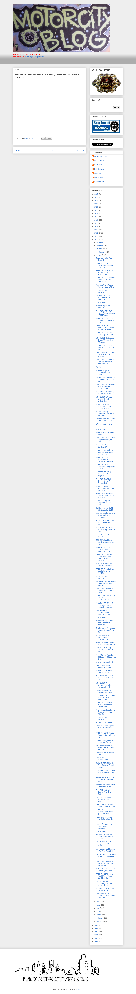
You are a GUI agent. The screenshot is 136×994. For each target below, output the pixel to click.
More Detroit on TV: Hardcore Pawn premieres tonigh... (104, 612)
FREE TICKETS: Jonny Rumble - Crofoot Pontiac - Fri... (104, 272)
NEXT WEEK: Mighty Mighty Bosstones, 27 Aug (105, 799)
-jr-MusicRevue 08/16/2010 (101, 577)
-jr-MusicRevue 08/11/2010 (101, 718)
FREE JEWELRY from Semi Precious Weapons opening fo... (105, 549)
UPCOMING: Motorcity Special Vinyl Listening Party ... (105, 591)
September (100, 252)
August (99, 255)
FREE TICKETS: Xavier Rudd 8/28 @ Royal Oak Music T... (105, 876)
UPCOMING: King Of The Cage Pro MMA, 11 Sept (105, 440)
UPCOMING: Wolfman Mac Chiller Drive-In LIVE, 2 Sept (104, 399)
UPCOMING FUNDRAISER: (102, 759)
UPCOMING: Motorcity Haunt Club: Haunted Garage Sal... (104, 864)
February (99, 918)
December (100, 242)
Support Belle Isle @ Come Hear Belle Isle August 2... (104, 474)
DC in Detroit (99, 160)
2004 (96, 941)
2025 (96, 194)
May (98, 908)
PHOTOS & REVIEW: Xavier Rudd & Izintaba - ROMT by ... (105, 313)
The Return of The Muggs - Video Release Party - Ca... (105, 630)
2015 (96, 223)
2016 (96, 220)
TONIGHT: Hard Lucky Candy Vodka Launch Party (105, 542)
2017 (96, 217)
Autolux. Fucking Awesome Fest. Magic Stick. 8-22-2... (105, 414)
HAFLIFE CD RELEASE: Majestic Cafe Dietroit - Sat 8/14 (105, 780)
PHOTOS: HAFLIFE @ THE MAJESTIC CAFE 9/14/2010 (105, 495)
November (100, 245)
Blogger (79, 989)
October (99, 249)
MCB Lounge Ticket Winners (103, 307)
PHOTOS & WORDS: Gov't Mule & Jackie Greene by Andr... (104, 406)
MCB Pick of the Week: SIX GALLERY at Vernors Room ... (104, 297)
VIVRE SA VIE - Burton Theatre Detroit (104, 672)
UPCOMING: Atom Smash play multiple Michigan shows (105, 844)
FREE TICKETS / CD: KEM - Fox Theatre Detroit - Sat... (104, 705)
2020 (96, 207)
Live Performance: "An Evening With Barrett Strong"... (104, 826)
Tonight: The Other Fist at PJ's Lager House (105, 786)
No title (98, 367)
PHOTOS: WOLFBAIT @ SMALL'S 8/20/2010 (105, 393)
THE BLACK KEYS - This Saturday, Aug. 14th (105, 870)
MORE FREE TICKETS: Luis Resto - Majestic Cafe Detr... (105, 265)
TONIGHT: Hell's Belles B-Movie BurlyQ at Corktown (105, 515)
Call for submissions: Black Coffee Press (104, 691)
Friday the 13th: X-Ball (104, 722)
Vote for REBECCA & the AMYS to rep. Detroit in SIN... (105, 530)
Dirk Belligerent (99, 169)
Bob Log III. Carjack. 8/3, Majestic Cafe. (105, 889)
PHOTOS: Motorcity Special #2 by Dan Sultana (103, 792)
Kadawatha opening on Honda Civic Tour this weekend (104, 819)
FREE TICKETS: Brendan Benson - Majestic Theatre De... (105, 280)
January (99, 921)
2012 (96, 233)
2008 (96, 928)
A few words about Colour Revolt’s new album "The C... (105, 712)
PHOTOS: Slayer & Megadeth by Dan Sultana (103, 503)
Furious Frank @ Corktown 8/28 (102, 446)
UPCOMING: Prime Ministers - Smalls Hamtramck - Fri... (103, 685)
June (98, 905)
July (98, 902)
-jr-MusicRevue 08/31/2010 (101, 291)
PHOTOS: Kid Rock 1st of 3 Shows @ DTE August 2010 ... (106, 657)
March (98, 915)
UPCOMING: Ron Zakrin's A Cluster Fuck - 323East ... (105, 354)
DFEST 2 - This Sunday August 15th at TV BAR (105, 805)
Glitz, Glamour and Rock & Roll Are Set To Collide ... (106, 856)
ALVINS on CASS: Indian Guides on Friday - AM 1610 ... (105, 678)
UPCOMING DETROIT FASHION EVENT (104, 666)
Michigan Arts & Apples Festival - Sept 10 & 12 (105, 286)
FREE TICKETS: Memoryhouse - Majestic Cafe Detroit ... (105, 459)
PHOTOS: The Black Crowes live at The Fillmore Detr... (104, 481)
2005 (96, 938)
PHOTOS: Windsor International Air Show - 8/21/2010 (105, 488)
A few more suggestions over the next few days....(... (105, 522)
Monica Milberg (99, 177)
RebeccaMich (99, 182)
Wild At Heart (101, 303)
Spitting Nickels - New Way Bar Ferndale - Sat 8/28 (105, 347)
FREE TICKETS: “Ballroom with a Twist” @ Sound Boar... (105, 812)
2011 (96, 236)
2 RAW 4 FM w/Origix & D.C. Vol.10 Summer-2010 (104, 650)
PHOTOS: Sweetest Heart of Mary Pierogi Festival (105, 643)
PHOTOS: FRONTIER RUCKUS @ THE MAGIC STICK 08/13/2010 (104, 557)
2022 (96, 204)
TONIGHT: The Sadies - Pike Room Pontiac (105, 565)
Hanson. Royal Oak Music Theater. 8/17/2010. (105, 420)
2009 (96, 925)
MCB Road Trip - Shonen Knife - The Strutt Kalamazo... (105, 623)
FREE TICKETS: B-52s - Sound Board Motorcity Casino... (105, 320)
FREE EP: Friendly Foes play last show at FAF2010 (105, 571)
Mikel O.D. (98, 173)
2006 (96, 935)
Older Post (80, 150)
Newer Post (20, 150)
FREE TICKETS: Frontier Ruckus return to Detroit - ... (105, 735)
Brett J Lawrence (100, 156)
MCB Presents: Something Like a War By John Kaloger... (106, 583)
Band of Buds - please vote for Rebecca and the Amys (105, 747)
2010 (96, 239)
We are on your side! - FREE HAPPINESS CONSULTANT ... (104, 637)
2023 (96, 201)
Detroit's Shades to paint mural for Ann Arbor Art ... (105, 728)
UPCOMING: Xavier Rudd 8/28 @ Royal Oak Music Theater (105, 387)
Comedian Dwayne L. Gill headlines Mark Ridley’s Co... (105, 772)
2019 (96, 210)
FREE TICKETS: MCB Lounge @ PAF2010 (104, 334)
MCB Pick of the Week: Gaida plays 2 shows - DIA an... (105, 837)
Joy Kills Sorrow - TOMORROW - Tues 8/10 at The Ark (104, 883)
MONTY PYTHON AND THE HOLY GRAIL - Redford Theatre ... (104, 605)
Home (50, 150)
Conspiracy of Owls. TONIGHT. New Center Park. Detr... (105, 896)
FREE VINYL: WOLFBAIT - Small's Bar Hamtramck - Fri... (105, 598)
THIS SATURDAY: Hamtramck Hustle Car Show (105, 372)
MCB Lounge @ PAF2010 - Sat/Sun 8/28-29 (105, 741)
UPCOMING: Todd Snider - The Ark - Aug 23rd (105, 850)
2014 (96, 226)
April (98, 911)
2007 (96, 932)
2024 (96, 197)
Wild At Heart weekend (104, 662)
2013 (96, 230)
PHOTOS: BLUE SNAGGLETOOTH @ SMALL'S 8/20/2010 (105, 328)
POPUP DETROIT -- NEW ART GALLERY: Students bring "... (105, 698)
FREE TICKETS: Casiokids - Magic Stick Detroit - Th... (105, 467)
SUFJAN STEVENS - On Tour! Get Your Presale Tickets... (105, 765)
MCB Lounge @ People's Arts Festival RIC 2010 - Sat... (105, 379)
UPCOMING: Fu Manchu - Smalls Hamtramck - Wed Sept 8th (105, 362)
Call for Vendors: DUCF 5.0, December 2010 (104, 509)
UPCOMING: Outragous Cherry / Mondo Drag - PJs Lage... (105, 340)
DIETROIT (98, 165)
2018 (96, 213)
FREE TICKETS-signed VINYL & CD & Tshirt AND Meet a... (104, 452)
